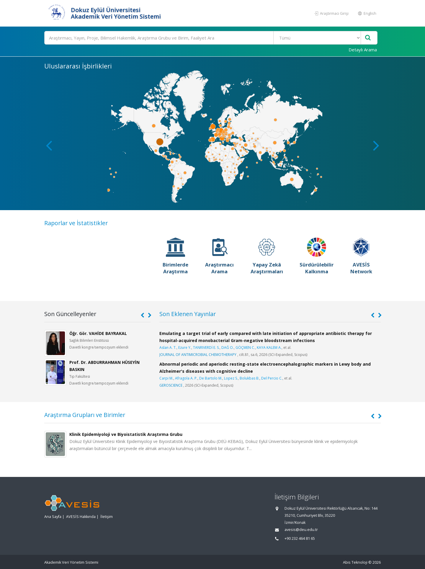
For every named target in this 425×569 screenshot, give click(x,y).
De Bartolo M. (210, 378)
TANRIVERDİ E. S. (206, 347)
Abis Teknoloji (355, 562)
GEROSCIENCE (170, 385)
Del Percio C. (271, 378)
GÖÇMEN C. (245, 347)
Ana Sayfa (52, 516)
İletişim (106, 516)
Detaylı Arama (363, 50)
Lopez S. (231, 378)
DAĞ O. (227, 347)
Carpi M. (166, 378)
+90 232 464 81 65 (300, 538)
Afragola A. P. (186, 378)
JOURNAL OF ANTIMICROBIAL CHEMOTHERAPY (197, 354)
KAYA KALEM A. (269, 347)
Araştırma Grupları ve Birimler (84, 415)
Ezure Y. (184, 347)
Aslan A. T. (167, 347)
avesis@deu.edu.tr (301, 529)
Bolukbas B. (249, 378)
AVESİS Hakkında (81, 516)
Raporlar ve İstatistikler (76, 223)
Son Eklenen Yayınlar (187, 314)
